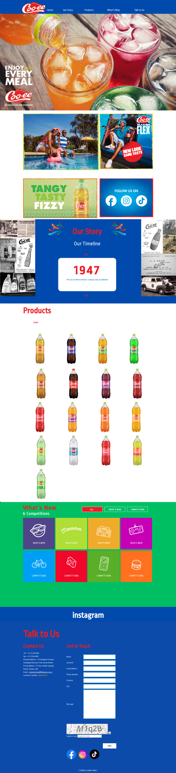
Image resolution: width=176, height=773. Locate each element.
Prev (89, 257)
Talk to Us (139, 10)
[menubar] (97, 10)
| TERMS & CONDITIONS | (88, 770)
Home (50, 10)
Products (89, 10)
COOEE (35, 323)
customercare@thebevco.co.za (40, 672)
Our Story (68, 10)
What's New (113, 10)
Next (89, 299)
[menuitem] (50, 10)
